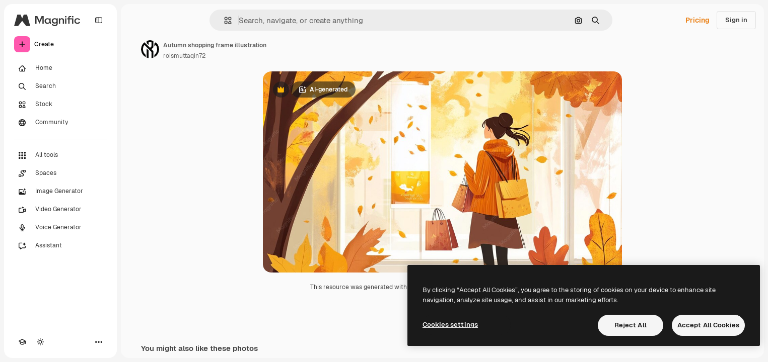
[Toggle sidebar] (99, 20)
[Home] (60, 68)
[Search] (60, 86)
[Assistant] (60, 246)
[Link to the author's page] (150, 49)
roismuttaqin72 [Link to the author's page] (184, 56)
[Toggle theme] (40, 342)
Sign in (736, 20)
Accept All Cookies (708, 325)
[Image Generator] (60, 192)
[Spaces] (60, 173)
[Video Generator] (60, 210)
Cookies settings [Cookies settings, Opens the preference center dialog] (450, 324)
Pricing (697, 20)
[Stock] (60, 105)
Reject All (630, 325)
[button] (224, 20)
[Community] (60, 123)
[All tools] (60, 155)
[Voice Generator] (60, 228)
